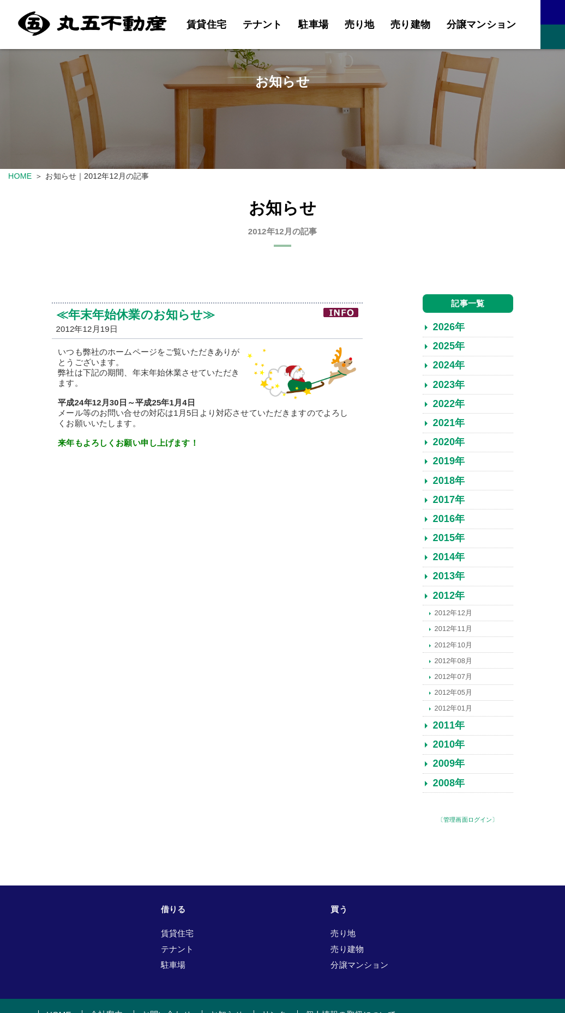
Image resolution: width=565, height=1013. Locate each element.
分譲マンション (481, 24)
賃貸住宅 (206, 24)
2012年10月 (453, 648)
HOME (20, 176)
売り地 (359, 24)
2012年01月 (453, 711)
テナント (262, 24)
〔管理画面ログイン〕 (467, 823)
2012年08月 (453, 664)
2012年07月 (453, 680)
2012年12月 (453, 616)
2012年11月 (453, 632)
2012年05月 (453, 695)
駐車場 (313, 24)
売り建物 (410, 24)
